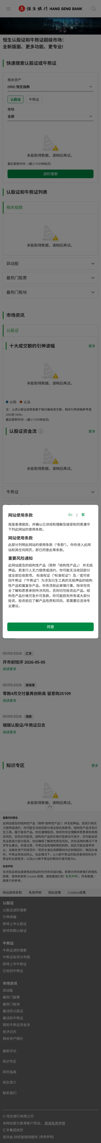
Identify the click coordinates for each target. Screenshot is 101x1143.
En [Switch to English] (70, 514)
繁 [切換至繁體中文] (83, 514)
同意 (50, 626)
